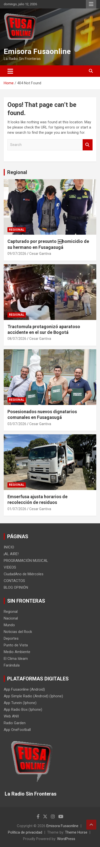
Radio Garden (15, 723)
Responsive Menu (91, 4)
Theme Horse (76, 832)
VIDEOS (10, 567)
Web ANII (11, 716)
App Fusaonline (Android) (24, 689)
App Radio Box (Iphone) (23, 709)
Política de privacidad (25, 832)
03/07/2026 (16, 424)
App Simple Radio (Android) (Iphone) (33, 696)
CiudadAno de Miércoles (23, 574)
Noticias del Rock (18, 631)
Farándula (12, 665)
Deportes (11, 638)
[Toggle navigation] (10, 71)
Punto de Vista (16, 645)
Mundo (9, 625)
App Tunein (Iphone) (20, 703)
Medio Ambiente (17, 652)
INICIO (9, 547)
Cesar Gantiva (40, 254)
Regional (17, 172)
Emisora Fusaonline (37, 51)
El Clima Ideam (16, 658)
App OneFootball (17, 729)
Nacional (11, 618)
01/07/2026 (16, 509)
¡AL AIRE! (11, 554)
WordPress (66, 839)
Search (88, 144)
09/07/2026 (16, 254)
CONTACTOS (14, 581)
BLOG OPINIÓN (16, 587)
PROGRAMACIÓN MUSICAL (26, 560)
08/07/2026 (16, 339)
